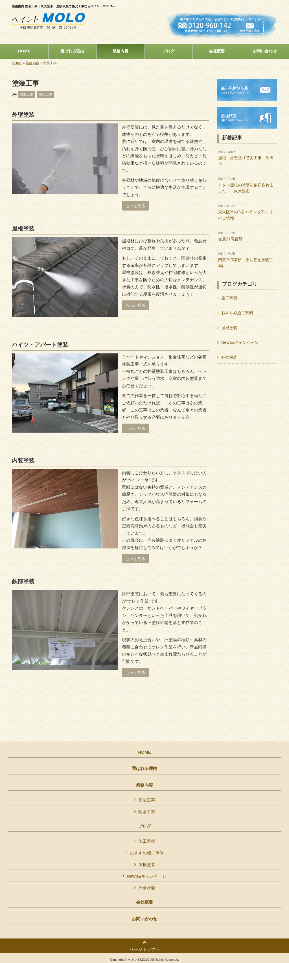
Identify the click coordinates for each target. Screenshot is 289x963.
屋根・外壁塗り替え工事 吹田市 (245, 158)
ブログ (144, 826)
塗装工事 (26, 94)
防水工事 (45, 94)
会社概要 (144, 902)
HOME (17, 63)
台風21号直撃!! (231, 236)
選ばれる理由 (144, 768)
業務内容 (32, 63)
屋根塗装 (229, 328)
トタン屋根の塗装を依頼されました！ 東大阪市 (245, 185)
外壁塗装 (229, 357)
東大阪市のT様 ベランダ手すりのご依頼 (245, 212)
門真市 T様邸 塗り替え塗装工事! (245, 260)
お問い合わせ (144, 918)
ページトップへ (144, 946)
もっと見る (135, 205)
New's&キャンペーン (240, 342)
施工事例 (229, 298)
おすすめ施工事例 (237, 313)
